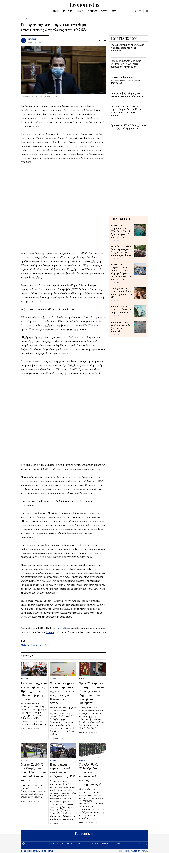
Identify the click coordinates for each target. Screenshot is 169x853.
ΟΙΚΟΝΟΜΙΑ (55, 11)
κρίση (48, 645)
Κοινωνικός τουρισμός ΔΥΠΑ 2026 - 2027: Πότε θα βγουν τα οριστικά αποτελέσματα (121, 231)
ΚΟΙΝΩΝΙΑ (24, 18)
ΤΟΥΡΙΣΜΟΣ (92, 11)
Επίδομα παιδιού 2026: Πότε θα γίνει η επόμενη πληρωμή (121, 309)
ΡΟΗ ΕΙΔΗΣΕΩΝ (124, 39)
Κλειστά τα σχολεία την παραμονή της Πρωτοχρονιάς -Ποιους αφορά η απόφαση (34, 691)
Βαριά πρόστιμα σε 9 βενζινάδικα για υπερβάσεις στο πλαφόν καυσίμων (127, 48)
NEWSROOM (32, 39)
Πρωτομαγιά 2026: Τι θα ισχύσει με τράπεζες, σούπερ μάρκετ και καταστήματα (128, 128)
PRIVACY (145, 851)
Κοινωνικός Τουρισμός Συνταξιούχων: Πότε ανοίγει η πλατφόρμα (125, 80)
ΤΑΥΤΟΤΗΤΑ (135, 851)
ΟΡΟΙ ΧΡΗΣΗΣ (124, 851)
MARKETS (80, 11)
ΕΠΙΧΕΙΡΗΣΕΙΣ (68, 11)
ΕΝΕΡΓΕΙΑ (104, 11)
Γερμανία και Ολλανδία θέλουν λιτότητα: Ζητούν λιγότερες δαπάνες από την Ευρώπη (126, 64)
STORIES (115, 11)
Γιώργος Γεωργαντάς (32, 645)
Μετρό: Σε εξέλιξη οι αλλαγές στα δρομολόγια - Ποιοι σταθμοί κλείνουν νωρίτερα (33, 772)
